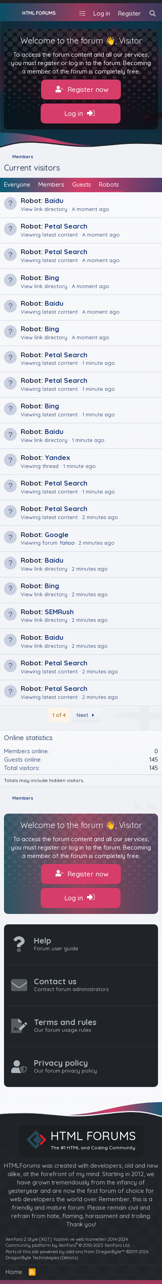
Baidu (54, 200)
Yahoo (66, 542)
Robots (109, 184)
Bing (52, 277)
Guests (81, 184)
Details (69, 1257)
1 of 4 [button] (59, 715)
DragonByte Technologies (32, 1257)
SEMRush (59, 611)
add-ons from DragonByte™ (95, 1251)
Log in (79, 113)
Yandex (57, 457)
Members (51, 184)
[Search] (152, 13)
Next (87, 715)
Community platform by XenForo (68, 1245)
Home (14, 1272)
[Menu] (11, 12)
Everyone (17, 184)
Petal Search (66, 226)
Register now (82, 89)
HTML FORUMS (39, 13)
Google (57, 534)
